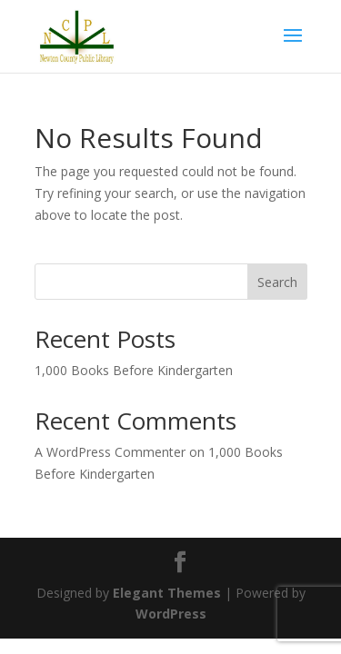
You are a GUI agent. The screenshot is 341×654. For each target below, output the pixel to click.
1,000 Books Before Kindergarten (134, 370)
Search (277, 282)
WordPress (170, 613)
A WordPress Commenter (110, 452)
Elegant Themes (167, 592)
